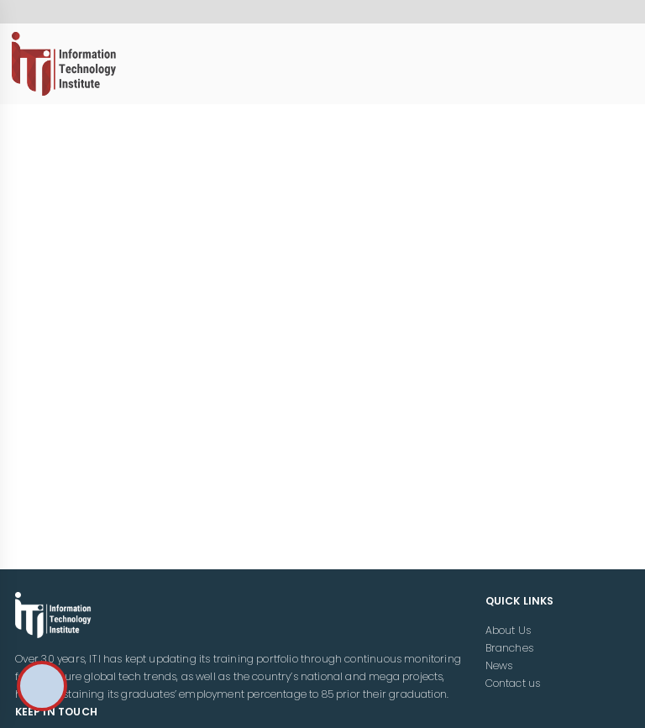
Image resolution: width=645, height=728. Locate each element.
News (499, 665)
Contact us (513, 683)
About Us (508, 630)
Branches (509, 648)
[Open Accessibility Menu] (42, 686)
